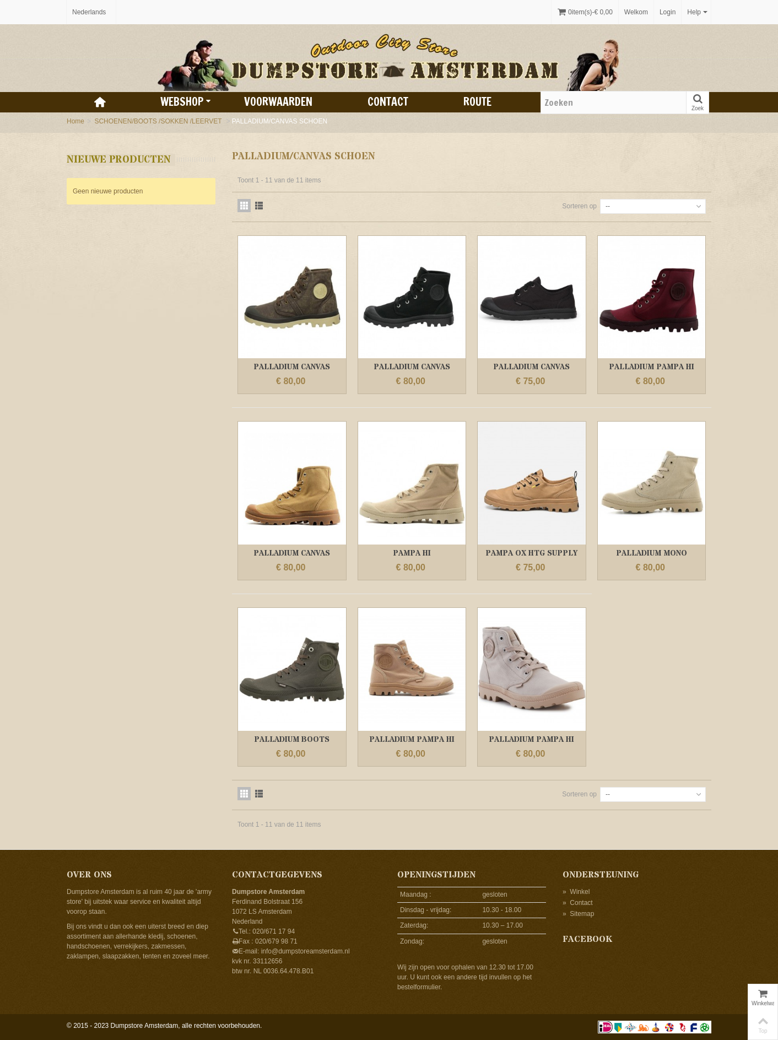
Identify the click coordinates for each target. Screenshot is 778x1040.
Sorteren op (579, 206)
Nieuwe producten (119, 160)
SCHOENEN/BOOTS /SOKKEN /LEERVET (158, 121)
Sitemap (578, 914)
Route (477, 102)
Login (668, 12)
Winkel (576, 892)
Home (75, 121)
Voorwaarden (278, 102)
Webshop (185, 102)
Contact (388, 102)
